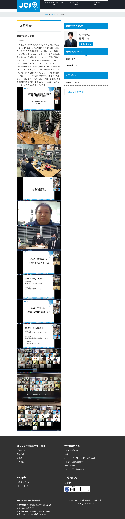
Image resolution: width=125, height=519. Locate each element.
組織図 (19, 458)
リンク (67, 483)
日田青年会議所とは (72, 450)
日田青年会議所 (76, 92)
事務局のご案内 (72, 82)
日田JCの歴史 (69, 466)
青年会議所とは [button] (75, 6)
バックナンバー (23, 486)
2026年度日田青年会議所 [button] (54, 6)
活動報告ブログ (23, 482)
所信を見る (86, 44)
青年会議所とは (72, 446)
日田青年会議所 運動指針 (74, 462)
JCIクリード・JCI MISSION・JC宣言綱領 (80, 458)
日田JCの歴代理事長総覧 (74, 469)
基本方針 (20, 454)
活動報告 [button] (97, 6)
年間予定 (20, 462)
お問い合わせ (70, 478)
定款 (66, 454)
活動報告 (21, 478)
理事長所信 (70, 59)
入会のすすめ (71, 65)
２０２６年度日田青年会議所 (31, 446)
